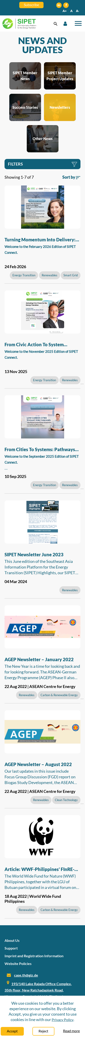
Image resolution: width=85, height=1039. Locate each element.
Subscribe (31, 4)
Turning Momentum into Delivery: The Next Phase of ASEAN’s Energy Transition (41, 240)
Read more (71, 1031)
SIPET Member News (25, 76)
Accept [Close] (12, 1031)
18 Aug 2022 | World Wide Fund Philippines (33, 899)
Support (11, 948)
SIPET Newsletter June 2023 (34, 554)
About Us (12, 940)
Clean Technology (66, 800)
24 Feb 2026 (15, 266)
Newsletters (60, 107)
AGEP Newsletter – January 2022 (39, 659)
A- (77, 11)
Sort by (71, 177)
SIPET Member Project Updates (59, 76)
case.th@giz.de (26, 975)
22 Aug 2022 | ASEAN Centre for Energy (40, 686)
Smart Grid (70, 275)
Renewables (49, 275)
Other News (43, 138)
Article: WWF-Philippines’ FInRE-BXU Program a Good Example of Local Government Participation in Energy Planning (41, 869)
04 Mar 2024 (16, 581)
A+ (65, 11)
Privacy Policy (62, 1019)
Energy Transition (23, 275)
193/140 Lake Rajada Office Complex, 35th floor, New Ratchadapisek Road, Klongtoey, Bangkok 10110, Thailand (38, 990)
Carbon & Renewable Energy (59, 695)
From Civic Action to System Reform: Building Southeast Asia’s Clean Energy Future (40, 345)
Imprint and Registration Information (34, 956)
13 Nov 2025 (16, 371)
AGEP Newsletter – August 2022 (38, 764)
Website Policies (18, 963)
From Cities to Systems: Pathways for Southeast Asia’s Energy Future (41, 450)
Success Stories (25, 107)
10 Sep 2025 (15, 476)
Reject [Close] (43, 1031)
